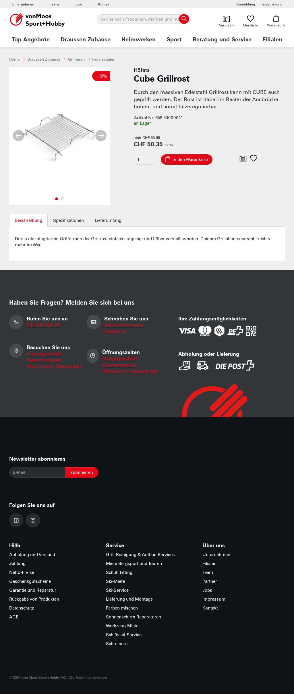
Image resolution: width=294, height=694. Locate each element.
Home (14, 59)
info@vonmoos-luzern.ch (124, 328)
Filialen (272, 39)
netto (169, 145)
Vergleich (226, 21)
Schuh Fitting (119, 572)
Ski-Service (117, 590)
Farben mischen (122, 608)
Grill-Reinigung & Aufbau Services (140, 554)
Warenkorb (276, 21)
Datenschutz (21, 608)
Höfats (142, 70)
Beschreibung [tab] (28, 220)
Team (54, 4)
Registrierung (271, 4)
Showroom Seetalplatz (54, 366)
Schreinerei (117, 643)
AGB (14, 617)
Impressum (213, 599)
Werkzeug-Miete (122, 625)
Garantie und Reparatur (32, 590)
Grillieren (76, 59)
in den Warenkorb (190, 159)
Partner (209, 581)
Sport (174, 39)
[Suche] (143, 19)
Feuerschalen (103, 59)
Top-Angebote (31, 39)
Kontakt (104, 4)
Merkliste (250, 21)
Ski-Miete (115, 581)
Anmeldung (245, 4)
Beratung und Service (222, 39)
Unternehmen (23, 4)
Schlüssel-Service (124, 634)
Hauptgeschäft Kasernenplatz (44, 356)
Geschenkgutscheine (30, 581)
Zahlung (17, 563)
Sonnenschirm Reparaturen (133, 617)
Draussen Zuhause (86, 39)
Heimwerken (138, 39)
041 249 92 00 (43, 325)
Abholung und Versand (32, 554)
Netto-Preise (21, 572)
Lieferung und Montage (129, 599)
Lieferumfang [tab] (108, 220)
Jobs (78, 4)
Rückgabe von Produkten (34, 599)
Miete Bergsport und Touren (134, 563)
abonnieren (81, 472)
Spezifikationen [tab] (68, 220)
